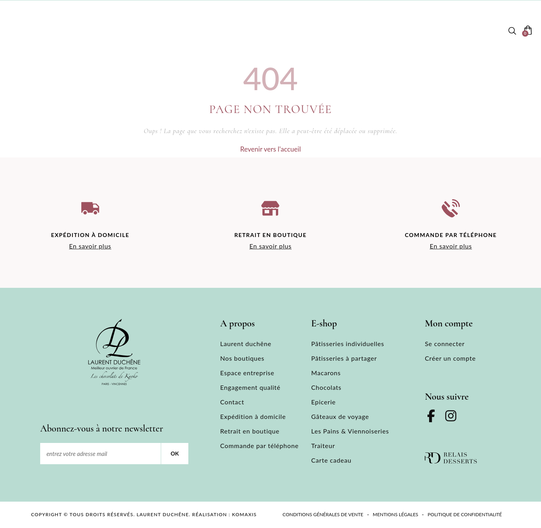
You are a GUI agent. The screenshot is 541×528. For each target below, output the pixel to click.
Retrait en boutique (249, 431)
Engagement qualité (250, 387)
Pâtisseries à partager (344, 358)
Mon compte (474, 31)
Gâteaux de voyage (340, 416)
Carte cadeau (331, 460)
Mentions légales (395, 514)
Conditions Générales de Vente (323, 514)
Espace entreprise (360, 31)
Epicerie (323, 402)
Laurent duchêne (106, 31)
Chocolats (326, 387)
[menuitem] (29, 31)
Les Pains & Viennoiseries (350, 431)
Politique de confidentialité (465, 514)
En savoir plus (90, 246)
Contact (422, 31)
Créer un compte (450, 358)
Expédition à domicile (253, 416)
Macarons (326, 372)
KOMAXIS (244, 514)
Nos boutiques (179, 31)
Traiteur (323, 445)
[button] (512, 31)
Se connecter (445, 343)
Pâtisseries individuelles (347, 343)
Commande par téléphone (259, 445)
